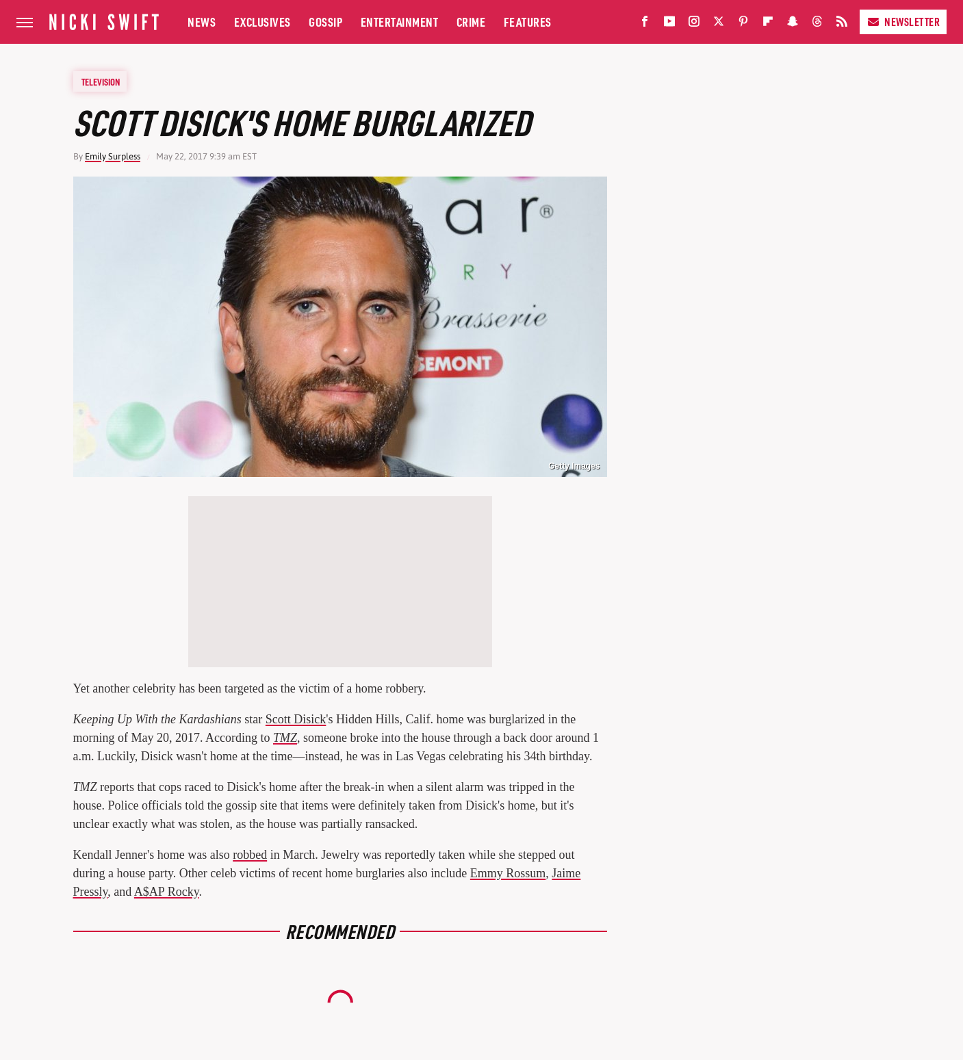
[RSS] (842, 24)
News (202, 21)
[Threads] (817, 24)
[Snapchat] (792, 24)
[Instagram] (694, 24)
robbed (250, 855)
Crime (471, 21)
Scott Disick (296, 719)
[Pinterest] (743, 24)
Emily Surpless (112, 156)
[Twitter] (719, 24)
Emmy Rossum (508, 873)
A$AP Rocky (166, 892)
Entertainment (400, 21)
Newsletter (903, 21)
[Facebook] (645, 24)
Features (528, 21)
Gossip (325, 21)
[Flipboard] (768, 24)
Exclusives (262, 21)
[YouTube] (669, 24)
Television (100, 81)
